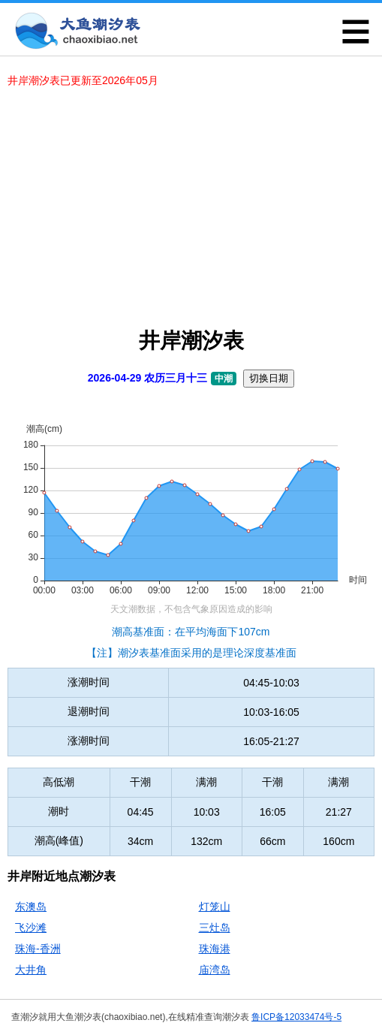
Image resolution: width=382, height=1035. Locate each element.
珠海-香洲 (38, 949)
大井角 (31, 970)
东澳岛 (31, 907)
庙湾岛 (214, 970)
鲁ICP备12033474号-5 (296, 1017)
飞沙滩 (31, 928)
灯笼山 (214, 907)
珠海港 (214, 949)
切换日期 (268, 378)
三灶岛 (214, 928)
